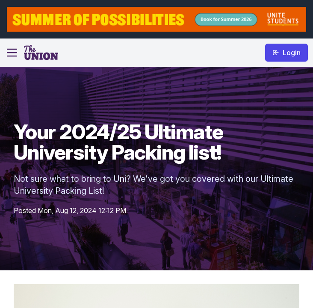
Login (286, 52)
